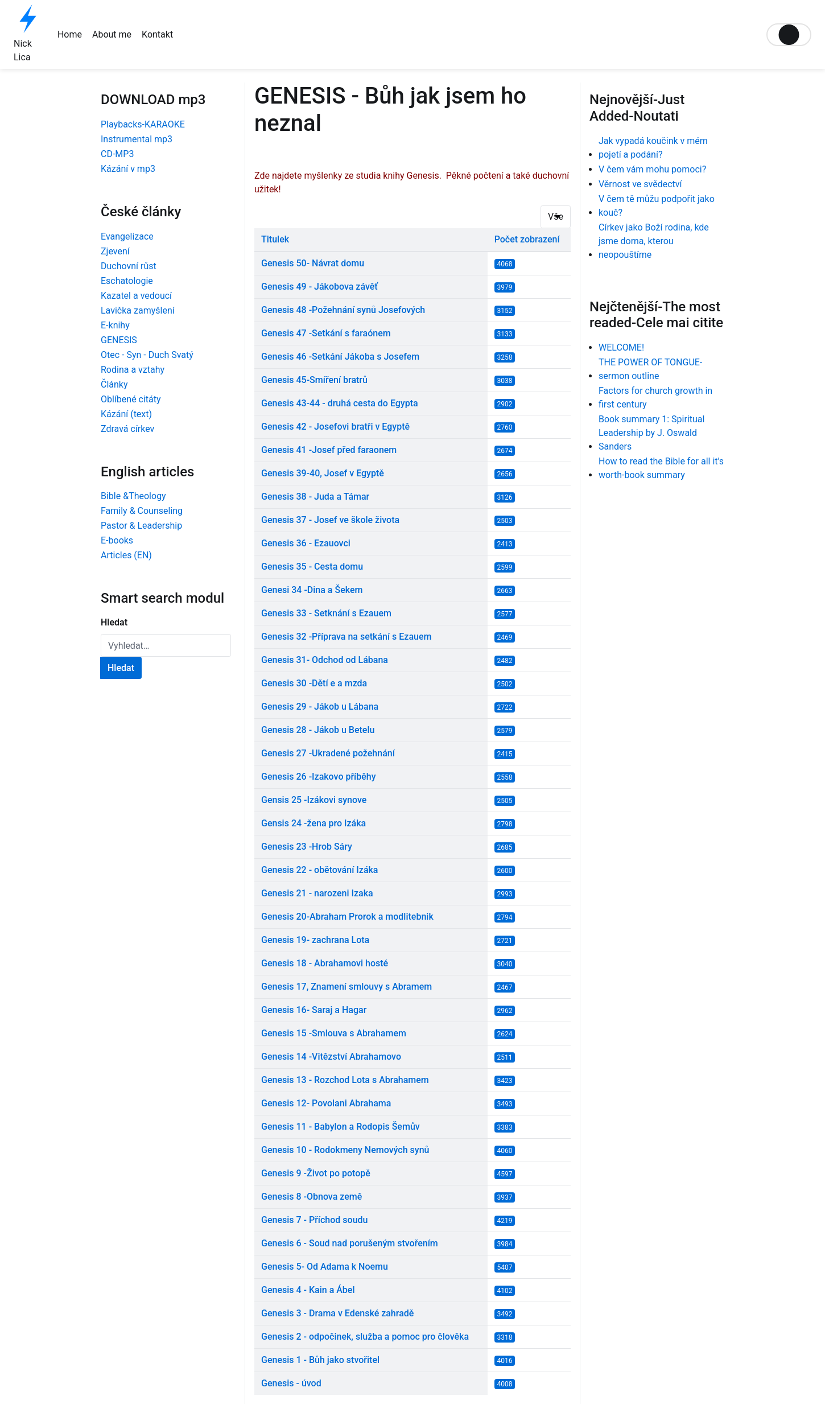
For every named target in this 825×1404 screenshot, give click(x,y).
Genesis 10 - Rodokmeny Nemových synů (345, 1149)
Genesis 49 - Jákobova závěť (319, 286)
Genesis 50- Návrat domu (312, 263)
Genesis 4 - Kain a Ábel (308, 1289)
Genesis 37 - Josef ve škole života (330, 519)
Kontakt (157, 34)
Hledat (114, 622)
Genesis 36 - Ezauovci (305, 543)
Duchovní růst (128, 266)
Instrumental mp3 (136, 139)
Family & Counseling (142, 510)
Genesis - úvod (291, 1383)
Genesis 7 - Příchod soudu (314, 1219)
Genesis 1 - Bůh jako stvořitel (320, 1359)
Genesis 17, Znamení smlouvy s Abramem (346, 986)
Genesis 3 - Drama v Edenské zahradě (337, 1313)
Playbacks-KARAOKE (143, 124)
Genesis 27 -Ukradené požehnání (328, 753)
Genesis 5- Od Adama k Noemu (324, 1266)
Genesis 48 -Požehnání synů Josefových (343, 309)
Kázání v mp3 (128, 168)
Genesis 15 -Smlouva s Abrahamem (333, 1033)
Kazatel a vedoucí (136, 295)
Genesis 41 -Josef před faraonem (329, 449)
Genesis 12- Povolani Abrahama (326, 1103)
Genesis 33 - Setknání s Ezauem (326, 613)
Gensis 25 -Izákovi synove (313, 799)
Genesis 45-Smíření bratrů (314, 379)
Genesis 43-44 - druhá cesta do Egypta (339, 403)
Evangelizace (127, 236)
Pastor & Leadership (141, 525)
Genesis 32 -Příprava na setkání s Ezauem (346, 636)
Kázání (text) (126, 414)
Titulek (275, 239)
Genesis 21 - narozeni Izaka (317, 893)
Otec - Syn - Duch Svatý (147, 354)
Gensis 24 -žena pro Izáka (313, 823)
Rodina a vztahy (132, 369)
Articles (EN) (126, 555)
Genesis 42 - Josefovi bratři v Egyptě (335, 426)
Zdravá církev (127, 428)
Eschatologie (127, 280)
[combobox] (166, 645)
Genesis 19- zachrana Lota (315, 939)
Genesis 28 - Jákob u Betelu (317, 729)
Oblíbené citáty (131, 399)
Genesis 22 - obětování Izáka (319, 869)
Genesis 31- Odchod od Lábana (324, 659)
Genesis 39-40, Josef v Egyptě (322, 473)
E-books (117, 540)
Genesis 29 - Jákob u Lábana (319, 706)
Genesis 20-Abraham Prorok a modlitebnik (347, 916)
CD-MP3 (117, 154)
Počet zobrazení (527, 239)
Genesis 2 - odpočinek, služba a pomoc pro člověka (365, 1336)
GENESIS (119, 340)
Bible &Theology (133, 496)
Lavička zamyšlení (138, 310)
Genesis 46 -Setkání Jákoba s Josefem (340, 356)
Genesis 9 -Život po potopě (315, 1173)
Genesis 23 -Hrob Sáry (306, 846)
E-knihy (115, 325)
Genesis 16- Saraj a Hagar (313, 1009)
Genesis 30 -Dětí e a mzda (314, 683)
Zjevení (115, 251)
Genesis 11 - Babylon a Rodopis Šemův (340, 1126)
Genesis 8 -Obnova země (311, 1196)
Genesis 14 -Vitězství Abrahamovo (331, 1056)
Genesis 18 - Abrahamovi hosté (324, 963)
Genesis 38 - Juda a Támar (315, 496)
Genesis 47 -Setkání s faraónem (326, 333)
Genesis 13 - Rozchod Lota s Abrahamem (345, 1079)
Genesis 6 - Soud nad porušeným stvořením (349, 1243)
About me (111, 34)
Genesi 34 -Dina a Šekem (311, 589)
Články (114, 384)
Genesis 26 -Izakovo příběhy (318, 776)
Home (69, 34)
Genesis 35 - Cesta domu (312, 566)
